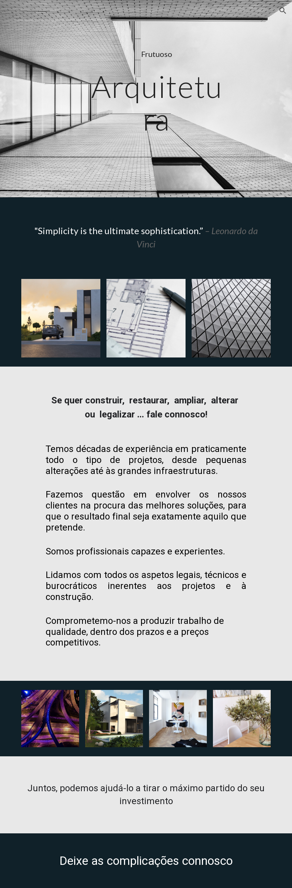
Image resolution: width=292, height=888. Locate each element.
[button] (283, 11)
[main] (156, 54)
